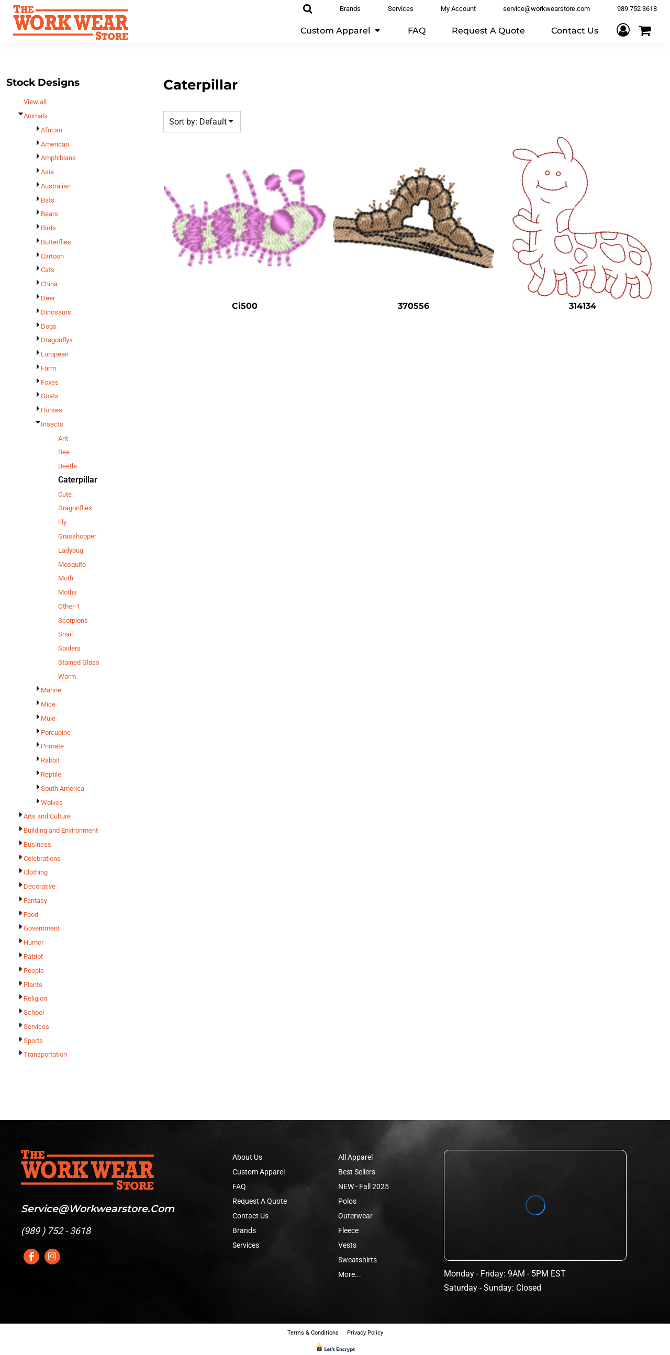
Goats (50, 396)
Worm (67, 676)
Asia (47, 172)
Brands (244, 1230)
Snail (65, 634)
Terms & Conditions (313, 1332)
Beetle (67, 466)
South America (62, 788)
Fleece (348, 1230)
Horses (51, 410)
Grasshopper (77, 536)
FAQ (239, 1186)
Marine (51, 690)
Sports (33, 1041)
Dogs (49, 326)
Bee (64, 452)
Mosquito (72, 564)
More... (349, 1274)
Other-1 (69, 606)
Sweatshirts (357, 1260)
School (34, 1012)
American (55, 144)
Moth (65, 578)
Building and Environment (61, 830)
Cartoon (52, 256)
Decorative (39, 886)
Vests (347, 1245)
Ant (63, 438)
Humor (33, 942)
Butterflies (56, 242)
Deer (48, 298)
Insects (52, 424)
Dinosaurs (56, 312)
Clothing (36, 872)
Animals (36, 116)
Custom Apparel (258, 1172)
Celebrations (42, 859)
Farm (48, 368)
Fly (62, 522)
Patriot (33, 956)
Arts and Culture (47, 816)
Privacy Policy (365, 1332)
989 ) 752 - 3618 (57, 1230)
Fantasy (35, 900)
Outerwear (355, 1216)
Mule (48, 718)
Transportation (45, 1054)
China (49, 284)
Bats (47, 200)
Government (42, 928)
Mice (48, 704)
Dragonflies (75, 508)
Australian (56, 186)
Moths (67, 592)
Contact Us (250, 1216)
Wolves (52, 803)
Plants (33, 985)
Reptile (51, 774)
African (51, 130)
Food (31, 915)
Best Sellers (356, 1172)
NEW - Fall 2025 (363, 1186)
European (55, 354)
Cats (47, 270)
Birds (48, 228)
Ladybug (70, 550)
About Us (247, 1157)
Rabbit (50, 760)
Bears (49, 214)
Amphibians (58, 158)
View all (35, 102)
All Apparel (355, 1157)
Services (36, 1027)
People (34, 971)
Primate (52, 746)
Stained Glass (78, 662)
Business (37, 844)
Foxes (50, 382)
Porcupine (56, 732)
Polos (347, 1201)
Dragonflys (57, 340)
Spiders (69, 648)
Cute (65, 494)
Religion (35, 998)
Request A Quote (259, 1201)
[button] (341, 30)
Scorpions (73, 620)
